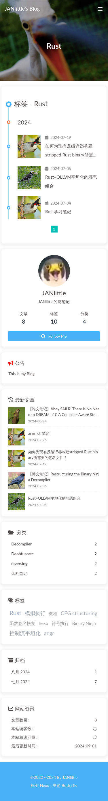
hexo (43, 623)
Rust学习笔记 (58, 211)
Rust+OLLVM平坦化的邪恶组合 (71, 181)
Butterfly (69, 785)
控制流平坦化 (25, 633)
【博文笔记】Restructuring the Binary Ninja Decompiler (63, 477)
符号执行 (60, 623)
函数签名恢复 (22, 623)
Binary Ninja (84, 623)
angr (49, 633)
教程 (53, 613)
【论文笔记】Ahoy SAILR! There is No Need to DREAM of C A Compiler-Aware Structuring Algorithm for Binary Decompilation (64, 412)
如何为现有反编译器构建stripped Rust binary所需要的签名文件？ (71, 151)
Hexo (44, 785)
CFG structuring (79, 613)
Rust (15, 612)
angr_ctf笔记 (38, 433)
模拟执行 (35, 613)
